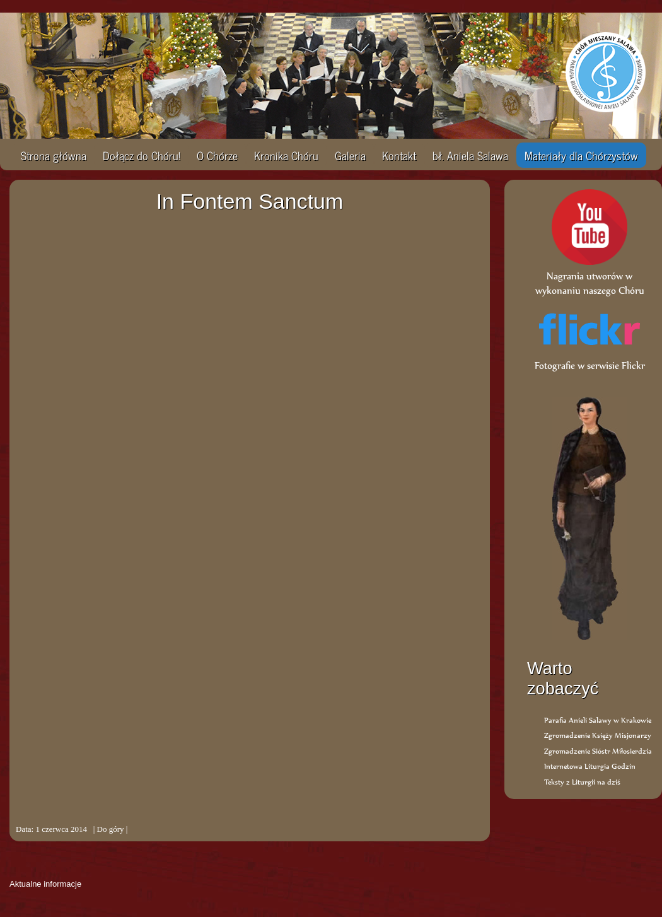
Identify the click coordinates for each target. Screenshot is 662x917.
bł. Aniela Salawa (470, 155)
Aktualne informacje (45, 884)
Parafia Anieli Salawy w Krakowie (597, 720)
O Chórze (217, 155)
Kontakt (399, 155)
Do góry (110, 829)
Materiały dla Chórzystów (581, 155)
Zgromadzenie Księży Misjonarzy (597, 735)
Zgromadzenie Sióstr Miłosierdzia (598, 750)
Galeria (350, 155)
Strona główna (53, 155)
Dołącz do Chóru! (141, 155)
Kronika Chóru (286, 155)
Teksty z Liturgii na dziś (582, 781)
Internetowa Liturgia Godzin (590, 766)
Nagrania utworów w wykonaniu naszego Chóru (589, 276)
